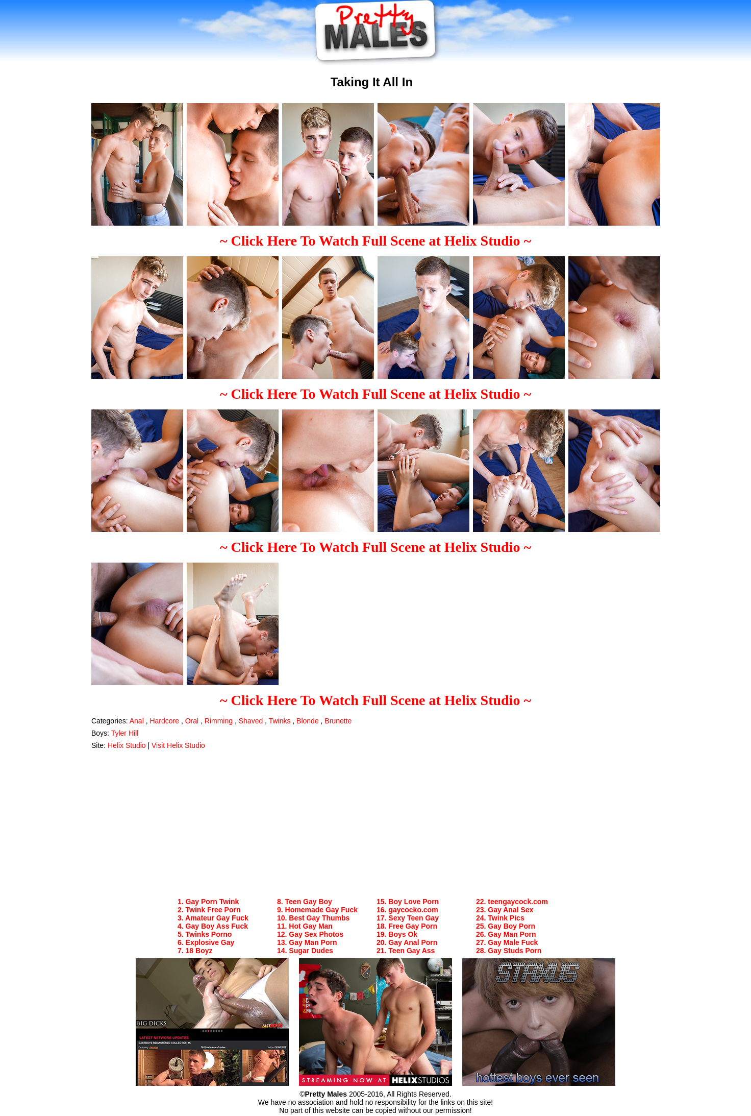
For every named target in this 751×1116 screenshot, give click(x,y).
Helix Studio (127, 745)
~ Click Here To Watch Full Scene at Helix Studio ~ (375, 241)
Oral (191, 721)
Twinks (280, 721)
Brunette (338, 721)
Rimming (219, 721)
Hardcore (164, 721)
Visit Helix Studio (178, 745)
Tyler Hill (125, 733)
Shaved (251, 721)
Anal (137, 721)
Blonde (307, 721)
